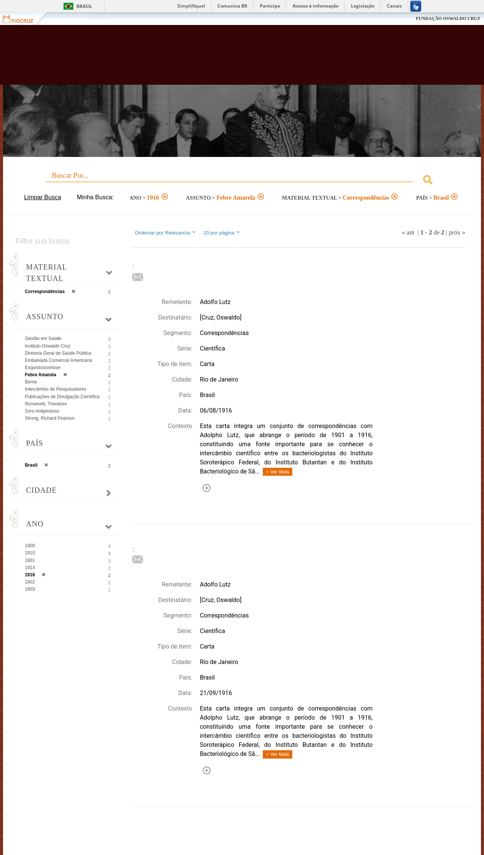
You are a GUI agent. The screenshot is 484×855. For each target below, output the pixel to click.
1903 (30, 589)
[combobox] (242, 181)
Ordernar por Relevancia (165, 233)
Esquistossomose (42, 367)
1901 (30, 560)
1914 (30, 567)
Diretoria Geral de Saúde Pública (58, 353)
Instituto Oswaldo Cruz (48, 346)
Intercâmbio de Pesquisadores (55, 389)
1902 (30, 582)
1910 (30, 553)
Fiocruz (22, 18)
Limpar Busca (42, 197)
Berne (31, 382)
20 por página (222, 233)
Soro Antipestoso (42, 411)
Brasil (84, 6)
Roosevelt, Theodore (46, 404)
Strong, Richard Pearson (49, 418)
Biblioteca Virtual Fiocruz (212, 58)
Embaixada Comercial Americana (58, 360)
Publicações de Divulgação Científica (62, 396)
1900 (30, 545)
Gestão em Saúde (43, 338)
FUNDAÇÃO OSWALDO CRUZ (448, 18)
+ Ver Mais (277, 472)
